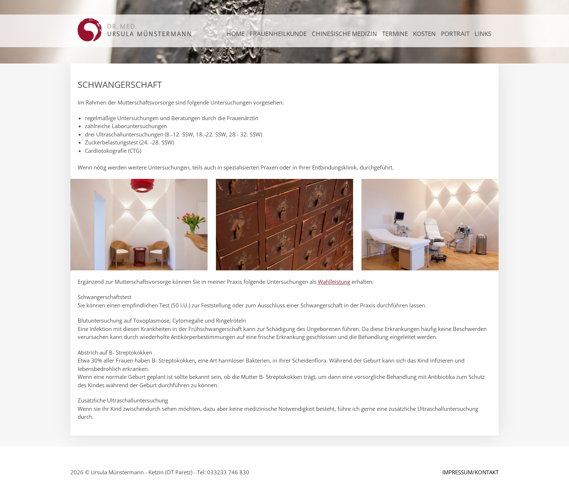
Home (235, 33)
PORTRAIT (455, 33)
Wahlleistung (334, 281)
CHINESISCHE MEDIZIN (344, 33)
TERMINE (395, 33)
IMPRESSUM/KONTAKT (470, 472)
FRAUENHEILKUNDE (278, 33)
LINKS (483, 33)
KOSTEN (424, 33)
